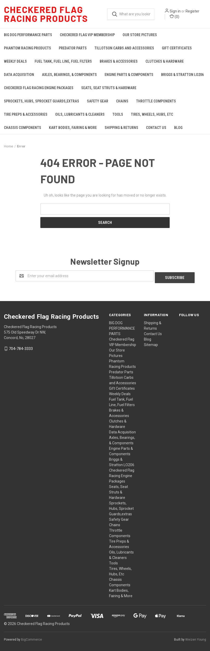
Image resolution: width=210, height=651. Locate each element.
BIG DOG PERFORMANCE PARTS (28, 35)
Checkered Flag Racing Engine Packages (38, 88)
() (174, 16)
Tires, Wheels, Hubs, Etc (152, 114)
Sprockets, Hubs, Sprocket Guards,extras (41, 101)
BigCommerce (31, 638)
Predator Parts (73, 48)
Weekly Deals (15, 61)
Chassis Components (22, 128)
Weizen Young (195, 638)
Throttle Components (156, 101)
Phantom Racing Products (27, 48)
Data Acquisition (19, 75)
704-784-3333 (21, 347)
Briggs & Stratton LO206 (182, 75)
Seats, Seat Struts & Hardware (108, 88)
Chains (122, 101)
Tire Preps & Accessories (25, 114)
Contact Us (156, 128)
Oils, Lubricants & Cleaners (80, 114)
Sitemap (151, 343)
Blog (178, 128)
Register (192, 11)
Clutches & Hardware (164, 61)
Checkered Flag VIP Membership (87, 35)
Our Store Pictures (140, 35)
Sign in (175, 11)
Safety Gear (97, 101)
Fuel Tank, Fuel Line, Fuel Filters (63, 61)
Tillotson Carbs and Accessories (124, 48)
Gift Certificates (177, 48)
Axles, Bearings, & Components (69, 75)
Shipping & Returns (121, 128)
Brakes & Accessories (119, 61)
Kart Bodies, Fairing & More (73, 128)
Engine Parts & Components (129, 75)
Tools (117, 114)
